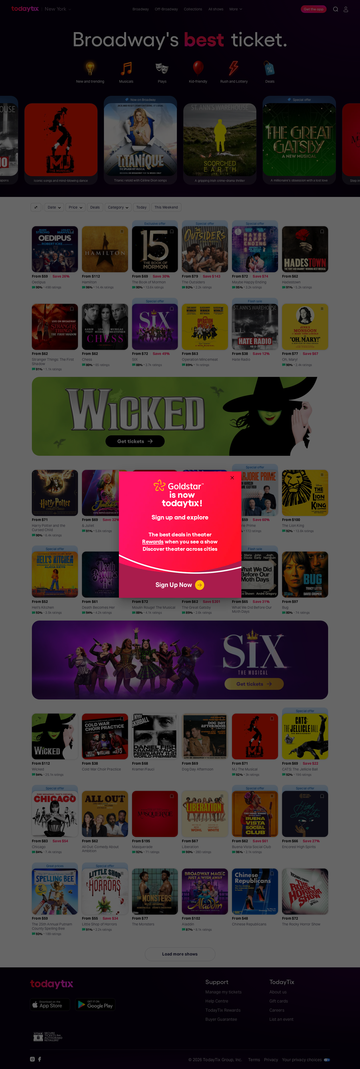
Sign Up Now (180, 585)
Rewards (152, 541)
